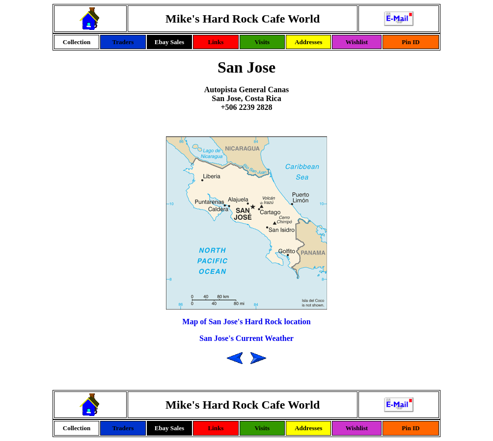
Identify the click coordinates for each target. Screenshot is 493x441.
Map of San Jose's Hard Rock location (246, 321)
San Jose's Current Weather (246, 338)
